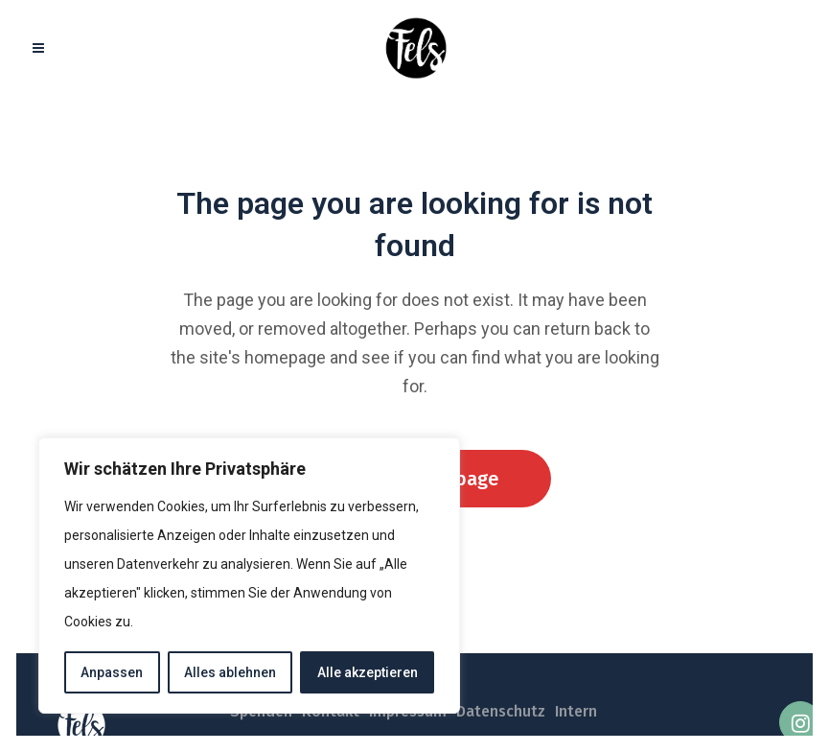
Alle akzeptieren (367, 672)
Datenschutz (500, 711)
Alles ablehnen (230, 672)
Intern (576, 711)
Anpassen (112, 672)
